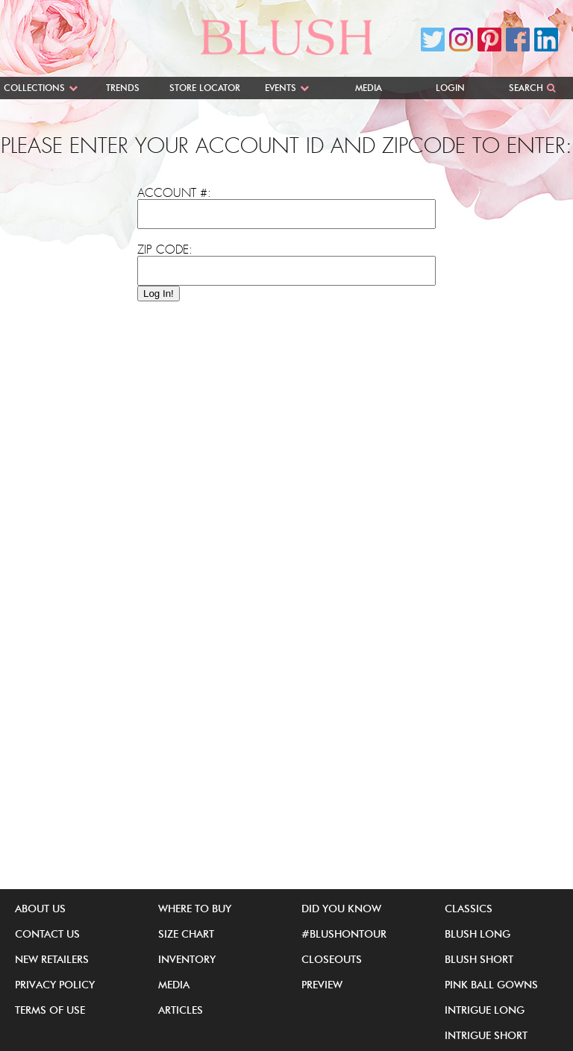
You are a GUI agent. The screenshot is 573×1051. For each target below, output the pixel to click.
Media (368, 87)
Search (526, 87)
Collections (34, 87)
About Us (40, 908)
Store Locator (204, 87)
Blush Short (479, 959)
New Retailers (52, 959)
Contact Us (47, 934)
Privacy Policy (55, 985)
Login (450, 87)
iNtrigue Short (486, 1035)
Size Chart (186, 934)
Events (280, 87)
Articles (180, 1010)
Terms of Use (50, 1010)
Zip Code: (164, 250)
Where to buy (194, 908)
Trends (123, 87)
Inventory (187, 959)
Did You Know (341, 908)
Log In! (158, 293)
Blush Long (477, 934)
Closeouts (331, 959)
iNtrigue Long (485, 1010)
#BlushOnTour (343, 934)
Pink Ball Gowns (491, 985)
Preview (321, 985)
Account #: (174, 193)
